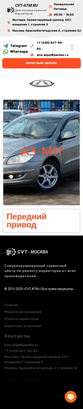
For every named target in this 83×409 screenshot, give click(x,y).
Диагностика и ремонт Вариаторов (31, 12)
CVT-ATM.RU (26, 5)
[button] (72, 47)
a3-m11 (41, 151)
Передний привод (27, 221)
